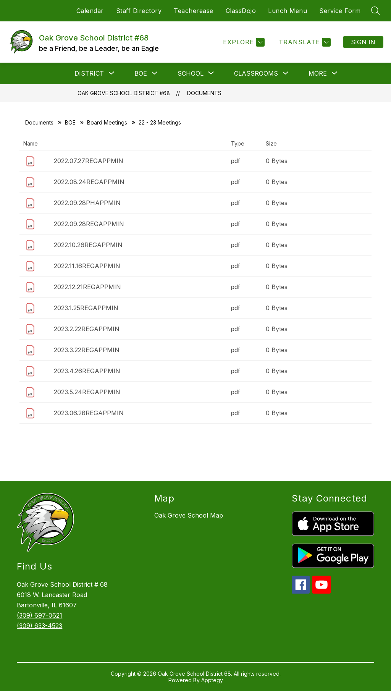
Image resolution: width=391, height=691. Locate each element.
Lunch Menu (287, 11)
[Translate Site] (304, 42)
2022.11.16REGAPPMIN (87, 266)
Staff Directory (139, 11)
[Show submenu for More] (318, 73)
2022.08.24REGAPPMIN (89, 182)
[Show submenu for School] (191, 73)
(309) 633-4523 (39, 626)
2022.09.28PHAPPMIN (87, 203)
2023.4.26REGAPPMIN (87, 371)
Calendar (90, 11)
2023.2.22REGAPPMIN (87, 329)
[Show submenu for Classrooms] (256, 73)
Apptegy (212, 680)
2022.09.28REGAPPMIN (89, 224)
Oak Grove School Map (188, 515)
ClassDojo (241, 11)
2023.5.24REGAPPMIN (87, 392)
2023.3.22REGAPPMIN (87, 350)
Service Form (339, 11)
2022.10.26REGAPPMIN (88, 245)
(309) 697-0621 (39, 615)
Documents (204, 93)
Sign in (363, 42)
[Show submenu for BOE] (140, 73)
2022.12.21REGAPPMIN (87, 287)
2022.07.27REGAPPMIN (88, 161)
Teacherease (193, 11)
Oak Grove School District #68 (124, 93)
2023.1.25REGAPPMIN (86, 308)
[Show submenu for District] (89, 73)
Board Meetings (107, 122)
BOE (70, 122)
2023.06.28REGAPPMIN (89, 413)
